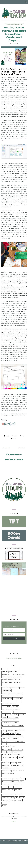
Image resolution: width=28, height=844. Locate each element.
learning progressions (18, 741)
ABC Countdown (6, 674)
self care (21, 770)
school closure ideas (8, 768)
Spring (10, 784)
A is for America (13, 671)
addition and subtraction (18, 674)
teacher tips (5, 794)
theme (12, 797)
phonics (21, 757)
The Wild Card (5, 797)
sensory (4, 778)
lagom (4, 738)
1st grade (4, 669)
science (17, 768)
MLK (22, 749)
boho (10, 682)
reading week (5, 765)
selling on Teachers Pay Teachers (11, 776)
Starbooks (5, 786)
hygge (3, 730)
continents (12, 701)
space (21, 781)
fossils (10, 717)
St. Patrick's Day (18, 784)
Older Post (21, 448)
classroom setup (18, 698)
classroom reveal (7, 698)
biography (5, 682)
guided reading (6, 725)
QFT (4, 191)
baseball (19, 677)
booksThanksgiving (12, 685)
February (14, 714)
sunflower (10, 789)
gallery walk (17, 346)
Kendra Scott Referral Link (14, 658)
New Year (9, 752)
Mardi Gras (14, 744)
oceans (4, 754)
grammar (16, 722)
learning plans (6, 741)
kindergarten (19, 736)
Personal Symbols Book (14, 754)
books (4, 685)
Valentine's (5, 800)
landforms (15, 738)
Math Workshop (6, 746)
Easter (10, 711)
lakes (8, 738)
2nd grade (11, 669)
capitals (23, 687)
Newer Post (6, 448)
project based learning (17, 760)
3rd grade (4, 671)
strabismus (18, 786)
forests (4, 717)
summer (4, 789)
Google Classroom (7, 722)
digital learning (6, 706)
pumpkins (13, 762)
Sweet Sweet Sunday (7, 792)
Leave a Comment (14, 43)
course (19, 701)
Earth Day (4, 711)
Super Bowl (18, 789)
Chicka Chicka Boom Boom (9, 693)
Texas (11, 794)
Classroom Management (15, 695)
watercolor (13, 800)
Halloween (20, 725)
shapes (15, 778)
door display (16, 709)
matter (13, 746)
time (17, 797)
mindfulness (16, 749)
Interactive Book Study (8, 736)
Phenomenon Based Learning (14, 24)
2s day (17, 669)
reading (20, 762)
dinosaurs (15, 706)
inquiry (6, 23)
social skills (5, 781)
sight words (21, 778)
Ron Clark (20, 765)
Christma (19, 693)
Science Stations (6, 770)
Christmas (5, 695)
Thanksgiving (18, 794)
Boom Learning (6, 687)
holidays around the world (16, 728)
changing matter (6, 690)
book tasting (17, 682)
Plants (4, 760)
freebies (16, 717)
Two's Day (21, 797)
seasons (15, 770)
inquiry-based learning (16, 23)
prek (8, 760)
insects (18, 733)
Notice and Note (18, 752)
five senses (22, 714)
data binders (5, 703)
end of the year (18, 711)
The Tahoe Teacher (16, 840)
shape (9, 778)
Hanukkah (4, 728)
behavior (17, 679)
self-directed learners (8, 773)
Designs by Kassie (14, 842)
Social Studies (15, 781)
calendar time (15, 687)
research (13, 765)
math (20, 744)
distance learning (7, 709)
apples (4, 677)
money (3, 752)
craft (23, 701)
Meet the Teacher (6, 749)
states (11, 786)
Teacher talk (17, 792)
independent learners (13, 730)
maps (8, 744)
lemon (3, 744)
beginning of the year (8, 679)
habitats (14, 725)
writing (4, 805)
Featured (8, 714)
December (12, 703)
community (5, 701)
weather (20, 800)
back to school (11, 677)
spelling (4, 784)
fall (3, 714)
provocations (5, 762)
